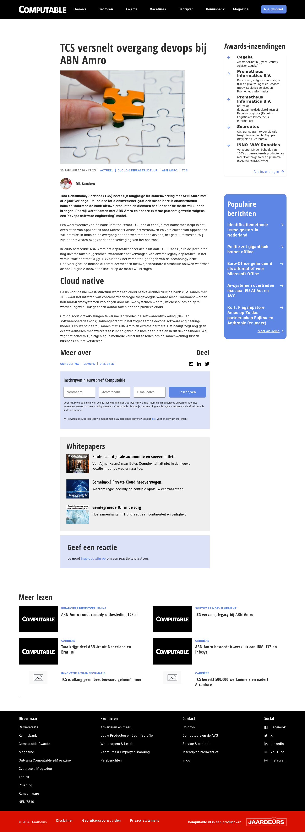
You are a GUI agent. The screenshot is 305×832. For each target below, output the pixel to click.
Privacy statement (144, 820)
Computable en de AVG (200, 735)
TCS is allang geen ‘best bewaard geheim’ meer (101, 679)
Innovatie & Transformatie (83, 673)
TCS (185, 170)
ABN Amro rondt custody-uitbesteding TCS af (99, 614)
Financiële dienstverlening (84, 608)
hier (154, 418)
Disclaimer (64, 820)
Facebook (278, 727)
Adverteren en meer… (116, 727)
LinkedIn (277, 744)
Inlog (186, 760)
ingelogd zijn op (93, 558)
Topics (24, 777)
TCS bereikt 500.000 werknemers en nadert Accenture (231, 682)
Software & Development (216, 608)
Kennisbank (28, 735)
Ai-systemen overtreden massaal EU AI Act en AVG (250, 290)
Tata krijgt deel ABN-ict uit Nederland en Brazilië (96, 649)
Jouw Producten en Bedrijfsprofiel (127, 735)
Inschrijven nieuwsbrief (201, 752)
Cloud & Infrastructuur (138, 170)
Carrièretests (28, 727)
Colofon (189, 727)
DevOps (89, 363)
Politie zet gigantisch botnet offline (247, 249)
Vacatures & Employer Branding (125, 752)
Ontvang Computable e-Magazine (45, 760)
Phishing (25, 785)
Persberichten (111, 760)
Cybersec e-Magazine (35, 769)
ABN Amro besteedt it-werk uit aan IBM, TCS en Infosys (236, 649)
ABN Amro (170, 170)
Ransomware (29, 794)
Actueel (106, 170)
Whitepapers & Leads (117, 744)
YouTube (277, 752)
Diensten (107, 363)
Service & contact (196, 744)
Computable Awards (34, 744)
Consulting (69, 363)
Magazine (26, 752)
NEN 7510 (26, 802)
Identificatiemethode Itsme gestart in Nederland (247, 230)
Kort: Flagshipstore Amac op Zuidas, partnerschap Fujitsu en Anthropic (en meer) (250, 315)
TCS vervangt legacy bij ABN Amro (224, 614)
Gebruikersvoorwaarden (101, 820)
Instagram (279, 760)
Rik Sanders (85, 184)
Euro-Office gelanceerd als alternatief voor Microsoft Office (249, 268)
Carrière (68, 640)
